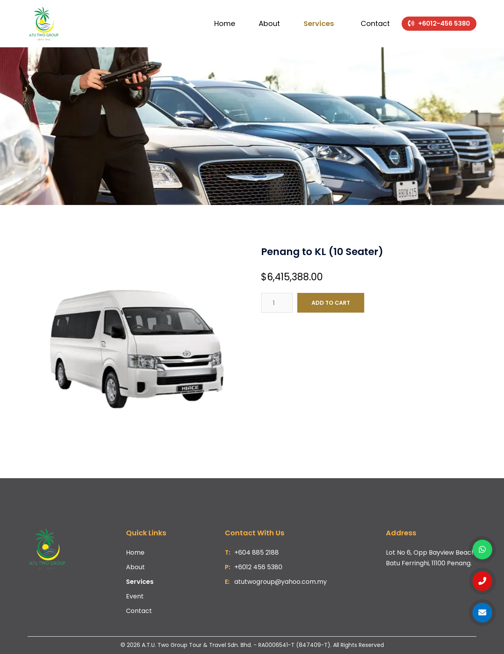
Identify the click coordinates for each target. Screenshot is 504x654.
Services (319, 23)
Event (135, 596)
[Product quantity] (277, 303)
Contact (375, 23)
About (269, 23)
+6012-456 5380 (444, 23)
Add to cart (330, 303)
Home (224, 23)
